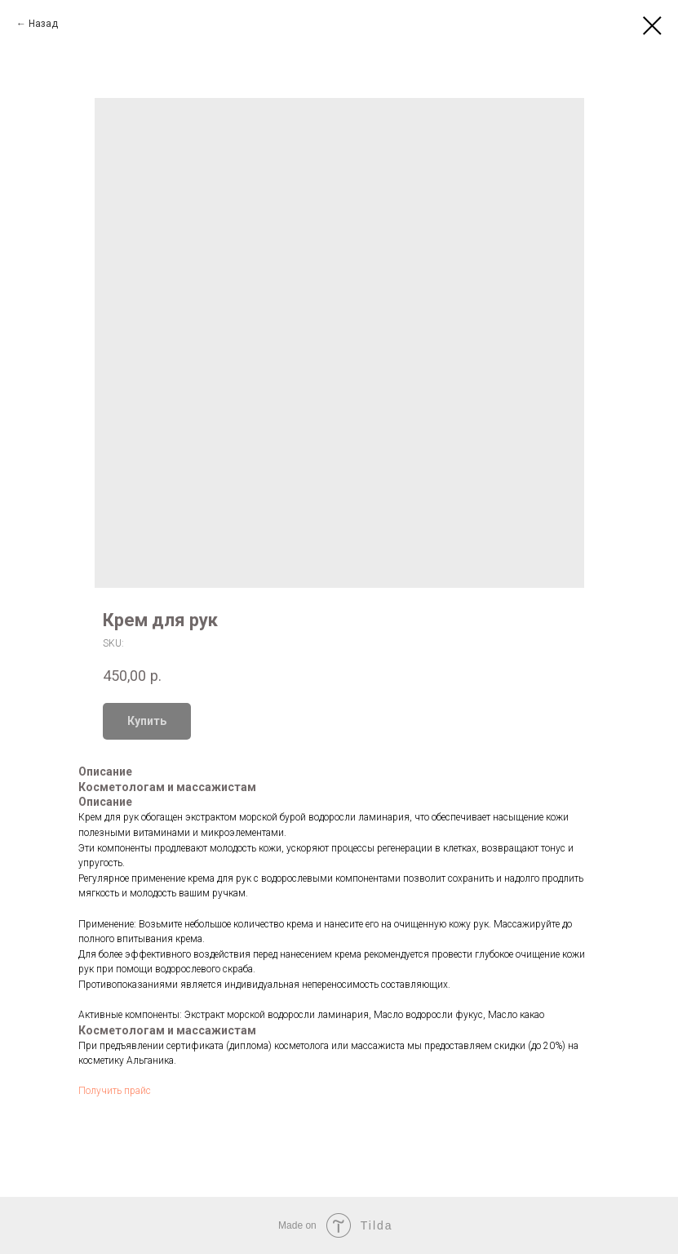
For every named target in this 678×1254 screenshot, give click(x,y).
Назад (43, 23)
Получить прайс (114, 1090)
